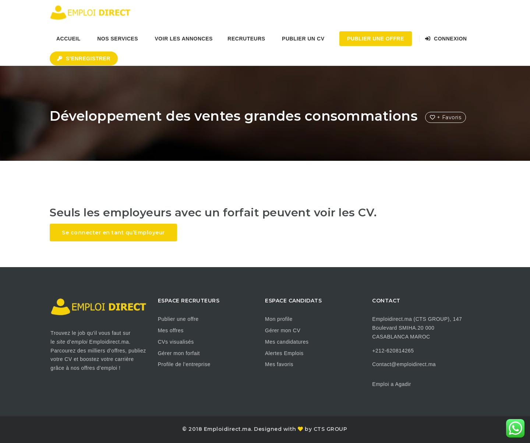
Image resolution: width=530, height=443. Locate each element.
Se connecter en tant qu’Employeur (113, 232)
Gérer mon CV (282, 330)
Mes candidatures (287, 342)
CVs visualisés (176, 342)
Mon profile (279, 319)
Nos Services (117, 39)
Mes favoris (279, 364)
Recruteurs (246, 39)
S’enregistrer (83, 58)
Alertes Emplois (284, 353)
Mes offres (171, 330)
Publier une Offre (375, 39)
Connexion (446, 39)
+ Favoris (446, 117)
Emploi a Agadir (391, 384)
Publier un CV (303, 39)
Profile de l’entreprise (184, 364)
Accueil (68, 39)
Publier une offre (178, 319)
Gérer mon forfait (179, 353)
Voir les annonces (184, 39)
